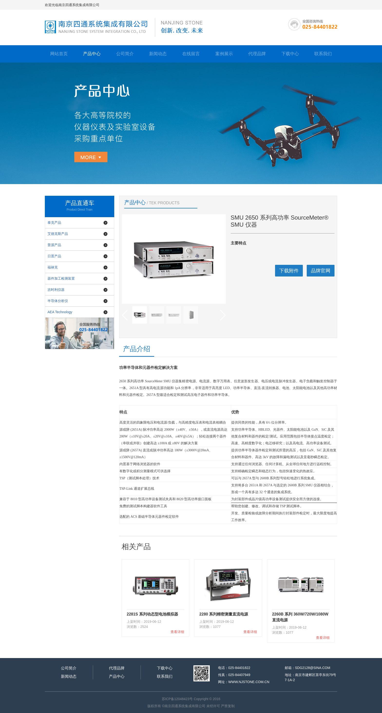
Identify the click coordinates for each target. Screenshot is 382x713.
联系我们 (323, 53)
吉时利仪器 (56, 290)
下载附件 (289, 270)
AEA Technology (60, 312)
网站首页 (59, 53)
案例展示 (224, 53)
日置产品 (54, 256)
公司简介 (125, 53)
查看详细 (177, 632)
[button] (222, 315)
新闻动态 (158, 53)
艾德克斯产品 (58, 234)
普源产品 (54, 245)
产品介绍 (136, 349)
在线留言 (191, 53)
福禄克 (53, 267)
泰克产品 (54, 222)
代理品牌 (257, 53)
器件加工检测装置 (61, 278)
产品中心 (92, 53)
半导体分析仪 (58, 301)
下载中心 (290, 53)
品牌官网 (320, 270)
